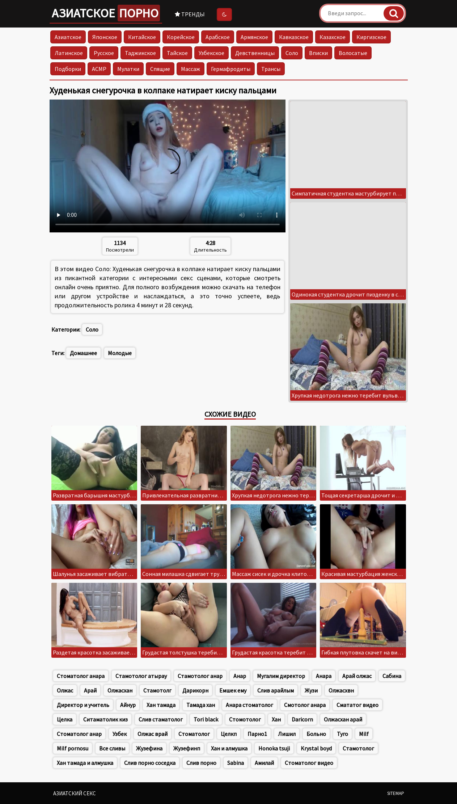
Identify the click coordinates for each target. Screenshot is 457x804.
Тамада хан (200, 704)
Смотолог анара (305, 704)
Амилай (264, 762)
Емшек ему (232, 690)
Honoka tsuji (274, 748)
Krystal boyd (316, 748)
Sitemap (395, 793)
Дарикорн (195, 690)
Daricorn (302, 719)
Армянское (254, 37)
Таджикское (140, 52)
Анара (323, 675)
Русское (104, 52)
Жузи (311, 690)
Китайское (142, 37)
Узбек (120, 733)
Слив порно (201, 762)
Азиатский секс (74, 793)
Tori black (206, 719)
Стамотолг (157, 690)
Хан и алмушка (229, 748)
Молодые (120, 353)
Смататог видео (357, 704)
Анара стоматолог (249, 704)
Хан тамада (161, 704)
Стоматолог (194, 733)
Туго (342, 733)
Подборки (68, 68)
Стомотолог (245, 719)
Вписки (318, 52)
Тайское (177, 52)
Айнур (128, 704)
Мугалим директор (281, 675)
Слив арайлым (275, 690)
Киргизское (371, 37)
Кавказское (294, 37)
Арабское (218, 37)
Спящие (160, 68)
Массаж (190, 68)
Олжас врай (152, 733)
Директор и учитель (83, 704)
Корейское (181, 37)
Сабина (391, 675)
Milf (364, 733)
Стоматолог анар (79, 733)
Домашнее (83, 353)
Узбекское (211, 52)
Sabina (235, 762)
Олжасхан (119, 690)
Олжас (65, 690)
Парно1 (257, 733)
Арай (90, 690)
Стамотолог (358, 748)
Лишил (287, 733)
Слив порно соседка (149, 762)
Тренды (190, 14)
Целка (64, 719)
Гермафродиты (230, 68)
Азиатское (106, 13)
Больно (316, 733)
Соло (291, 52)
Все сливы (112, 748)
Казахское (333, 37)
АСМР (99, 68)
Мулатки (128, 68)
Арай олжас (357, 675)
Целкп (229, 733)
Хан (276, 719)
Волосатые (353, 52)
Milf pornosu (72, 748)
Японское (104, 37)
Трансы (270, 68)
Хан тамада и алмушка (85, 762)
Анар (239, 675)
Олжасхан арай (343, 719)
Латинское (69, 52)
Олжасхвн (341, 690)
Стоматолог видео (309, 762)
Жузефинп (186, 748)
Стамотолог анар (200, 675)
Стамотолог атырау (141, 675)
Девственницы (255, 52)
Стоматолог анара (81, 675)
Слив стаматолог (161, 719)
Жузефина (149, 748)
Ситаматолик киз (105, 719)
